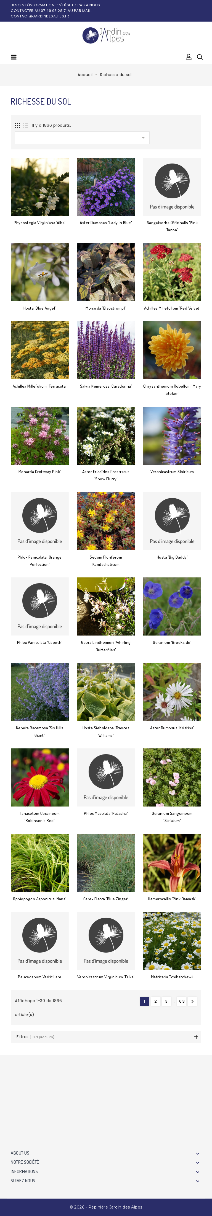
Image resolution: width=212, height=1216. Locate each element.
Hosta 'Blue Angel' (39, 308)
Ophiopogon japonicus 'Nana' (40, 898)
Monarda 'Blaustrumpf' (106, 308)
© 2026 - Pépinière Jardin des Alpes (106, 1207)
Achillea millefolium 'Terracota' (40, 386)
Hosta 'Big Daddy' (172, 557)
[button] (188, 57)
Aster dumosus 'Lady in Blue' (106, 222)
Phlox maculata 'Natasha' (106, 813)
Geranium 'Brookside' (172, 642)
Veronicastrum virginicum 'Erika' (106, 976)
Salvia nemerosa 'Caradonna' (106, 386)
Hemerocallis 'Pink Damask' (172, 898)
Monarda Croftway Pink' (39, 471)
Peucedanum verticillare (40, 976)
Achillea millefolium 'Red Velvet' (172, 308)
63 (182, 1001)
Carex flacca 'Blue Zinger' (106, 898)
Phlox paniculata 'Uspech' (40, 642)
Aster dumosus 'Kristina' (172, 727)
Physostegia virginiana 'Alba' (40, 222)
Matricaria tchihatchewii (172, 976)
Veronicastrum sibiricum (172, 471)
